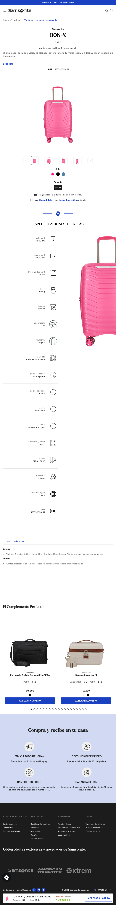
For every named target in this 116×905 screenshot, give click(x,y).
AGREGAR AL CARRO (30, 700)
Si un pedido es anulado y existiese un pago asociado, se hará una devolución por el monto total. (29, 788)
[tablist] (58, 541)
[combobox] (102, 890)
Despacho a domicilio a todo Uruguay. (29, 761)
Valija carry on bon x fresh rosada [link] (40, 20)
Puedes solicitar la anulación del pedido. (86, 761)
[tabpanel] (58, 572)
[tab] (14, 541)
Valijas (17, 20)
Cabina (58, 188)
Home (6, 20)
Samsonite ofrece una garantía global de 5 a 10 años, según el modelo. (86, 788)
